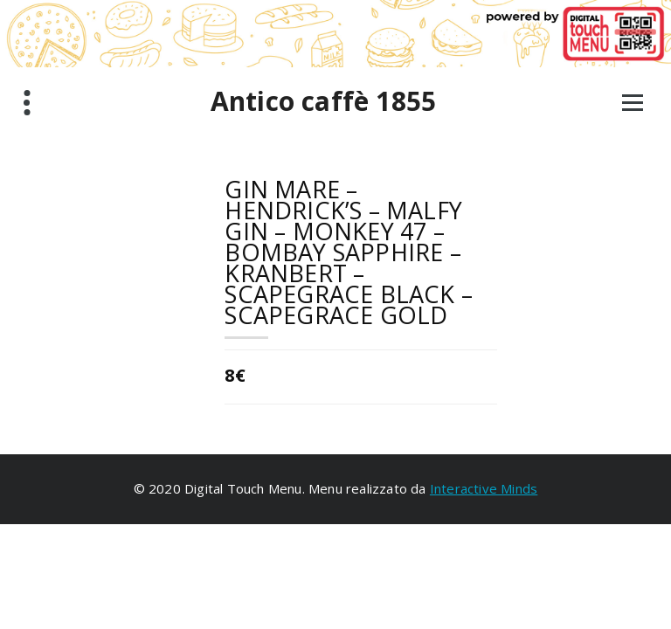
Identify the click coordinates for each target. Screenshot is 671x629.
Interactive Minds (483, 488)
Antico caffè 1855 (323, 101)
